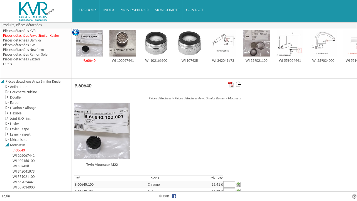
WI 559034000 (323, 60)
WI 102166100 (156, 60)
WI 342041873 (223, 60)
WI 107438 (190, 60)
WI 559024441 (290, 60)
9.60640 (89, 60)
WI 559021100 (257, 60)
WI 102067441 (123, 60)
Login (6, 196)
